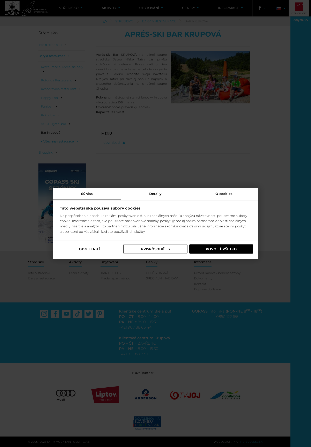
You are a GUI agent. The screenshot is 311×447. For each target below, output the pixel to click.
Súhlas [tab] (87, 194)
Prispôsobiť (155, 249)
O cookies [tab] (223, 194)
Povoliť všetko (221, 249)
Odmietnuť (89, 249)
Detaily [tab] (155, 194)
